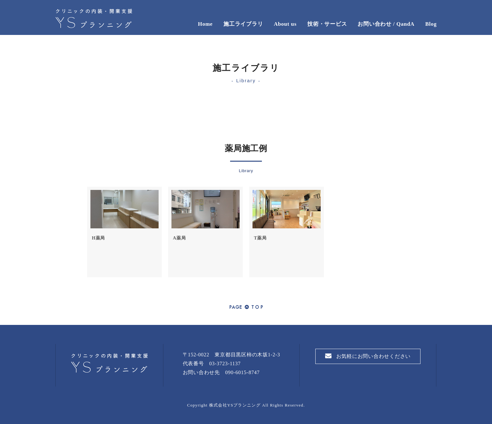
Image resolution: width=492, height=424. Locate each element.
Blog (431, 24)
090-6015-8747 (242, 372)
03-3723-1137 (225, 363)
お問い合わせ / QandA (386, 24)
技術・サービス (327, 24)
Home (205, 24)
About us (285, 24)
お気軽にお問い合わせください (368, 356)
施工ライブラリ (243, 24)
